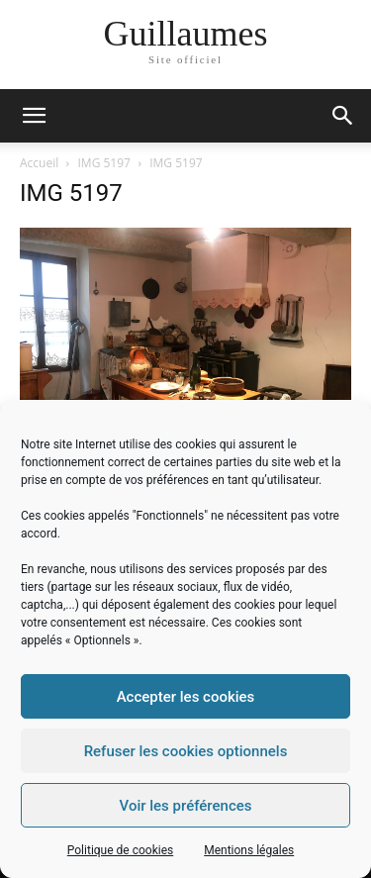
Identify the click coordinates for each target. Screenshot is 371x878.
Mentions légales (249, 850)
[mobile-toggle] (33, 116)
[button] (343, 116)
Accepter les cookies (186, 697)
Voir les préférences (186, 806)
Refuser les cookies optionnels (186, 751)
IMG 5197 (104, 162)
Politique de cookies (120, 850)
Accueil (39, 162)
